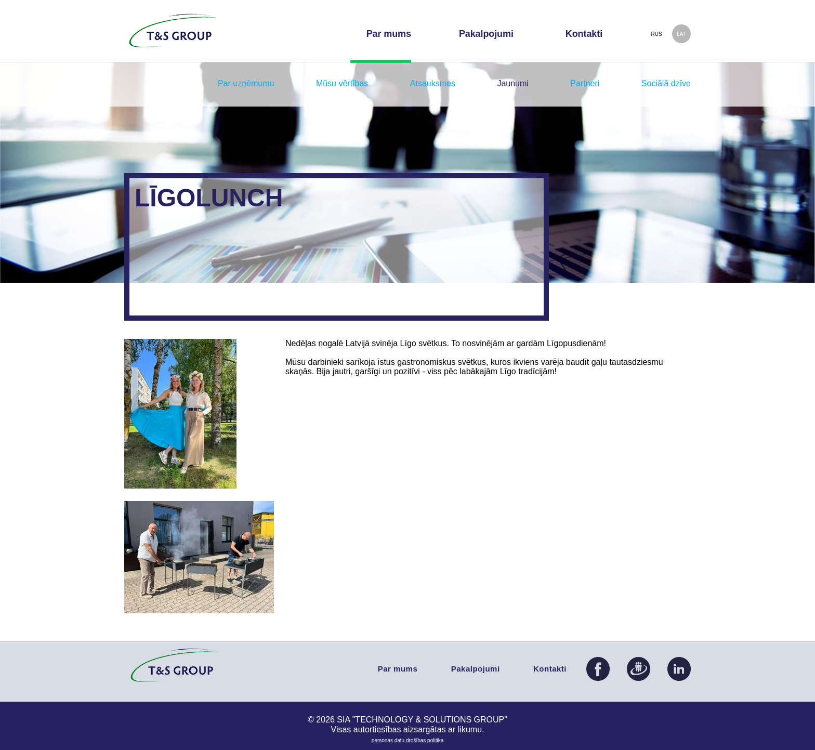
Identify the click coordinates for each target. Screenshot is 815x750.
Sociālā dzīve (666, 83)
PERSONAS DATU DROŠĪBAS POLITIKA (407, 740)
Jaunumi (512, 83)
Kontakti (550, 668)
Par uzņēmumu (246, 83)
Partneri (584, 83)
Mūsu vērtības (342, 83)
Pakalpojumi (475, 668)
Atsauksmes (432, 83)
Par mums (398, 668)
